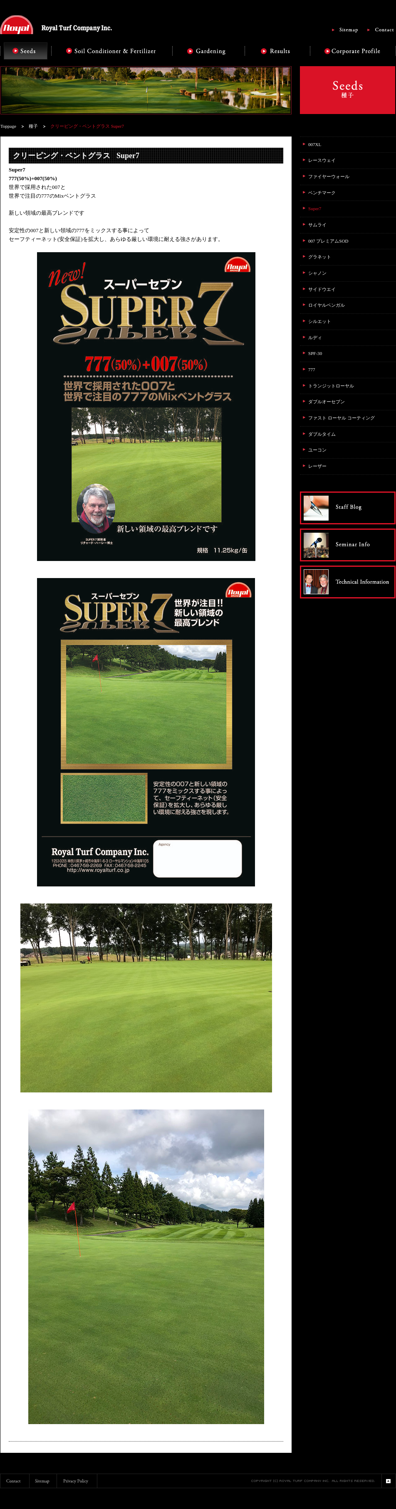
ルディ (315, 337)
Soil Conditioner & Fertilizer (111, 51)
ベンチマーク (322, 192)
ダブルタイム (322, 434)
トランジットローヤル (331, 385)
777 (311, 369)
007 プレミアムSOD (328, 240)
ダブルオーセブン (326, 401)
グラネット (319, 256)
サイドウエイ (322, 289)
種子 (33, 126)
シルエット (319, 321)
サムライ (317, 224)
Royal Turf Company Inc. (56, 25)
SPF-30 (315, 353)
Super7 (314, 208)
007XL (314, 144)
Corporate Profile (353, 51)
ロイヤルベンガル (326, 305)
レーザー (317, 466)
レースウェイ (322, 160)
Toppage (8, 126)
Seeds (25, 51)
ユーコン (317, 449)
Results (277, 51)
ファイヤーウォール (328, 176)
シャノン (317, 273)
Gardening (208, 51)
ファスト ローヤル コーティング (341, 417)
